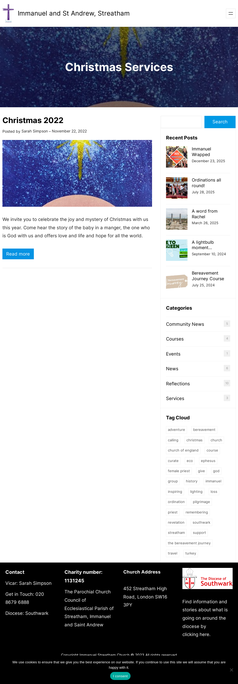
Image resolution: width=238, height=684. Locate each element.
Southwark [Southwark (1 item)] (201, 522)
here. (205, 634)
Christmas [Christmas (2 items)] (194, 440)
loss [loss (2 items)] (214, 491)
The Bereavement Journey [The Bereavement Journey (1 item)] (189, 543)
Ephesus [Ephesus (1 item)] (208, 461)
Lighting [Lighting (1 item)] (196, 491)
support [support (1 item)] (199, 532)
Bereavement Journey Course (208, 275)
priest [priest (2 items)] (173, 512)
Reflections (178, 383)
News (172, 368)
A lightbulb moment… (203, 244)
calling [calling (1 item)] (173, 440)
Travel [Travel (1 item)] (172, 553)
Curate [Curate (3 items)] (173, 461)
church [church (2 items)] (216, 440)
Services (175, 398)
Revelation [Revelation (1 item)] (176, 522)
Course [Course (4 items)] (212, 450)
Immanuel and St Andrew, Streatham (74, 13)
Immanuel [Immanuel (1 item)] (213, 481)
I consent (120, 676)
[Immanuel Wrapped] (176, 157)
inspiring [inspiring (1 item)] (175, 491)
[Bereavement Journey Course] (176, 281)
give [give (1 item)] (201, 471)
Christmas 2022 (32, 120)
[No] (231, 669)
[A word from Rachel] (176, 219)
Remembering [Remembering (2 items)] (197, 512)
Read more (20, 255)
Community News (185, 324)
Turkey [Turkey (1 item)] (190, 553)
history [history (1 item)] (191, 481)
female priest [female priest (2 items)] (179, 471)
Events (173, 354)
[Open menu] (231, 13)
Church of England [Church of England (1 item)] (183, 450)
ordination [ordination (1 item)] (176, 502)
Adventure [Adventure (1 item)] (176, 429)
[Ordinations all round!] (176, 188)
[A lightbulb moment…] (176, 250)
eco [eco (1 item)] (190, 461)
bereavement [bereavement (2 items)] (204, 429)
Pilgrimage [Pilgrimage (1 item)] (201, 502)
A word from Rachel (205, 213)
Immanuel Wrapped (201, 151)
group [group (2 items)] (173, 481)
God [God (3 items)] (216, 471)
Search (220, 121)
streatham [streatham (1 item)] (176, 532)
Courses (175, 339)
